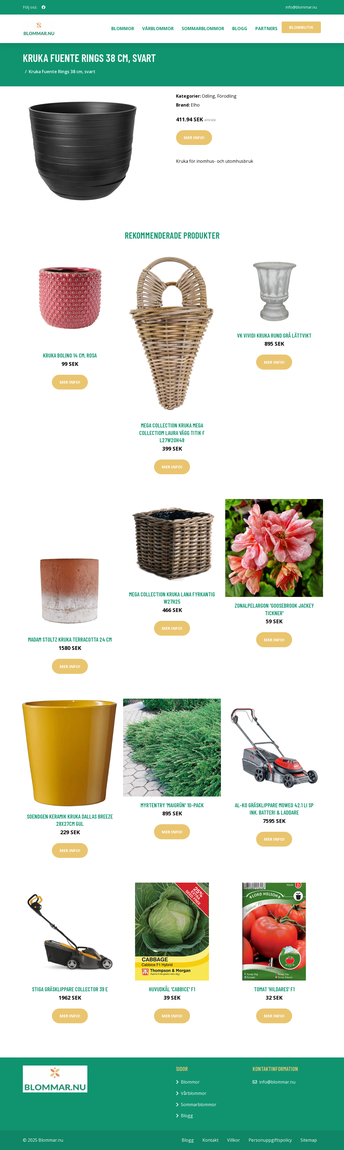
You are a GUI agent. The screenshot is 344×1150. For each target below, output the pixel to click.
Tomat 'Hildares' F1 (274, 989)
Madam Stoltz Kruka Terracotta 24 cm (70, 639)
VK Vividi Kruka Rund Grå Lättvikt (274, 335)
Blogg (239, 28)
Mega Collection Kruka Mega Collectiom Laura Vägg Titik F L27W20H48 (172, 432)
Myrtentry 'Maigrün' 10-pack (172, 805)
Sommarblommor (203, 28)
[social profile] (44, 7)
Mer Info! (194, 137)
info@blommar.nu (301, 7)
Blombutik (301, 27)
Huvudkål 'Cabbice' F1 (172, 989)
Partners (266, 28)
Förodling (226, 96)
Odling (208, 96)
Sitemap (308, 1140)
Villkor (233, 1140)
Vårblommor (158, 28)
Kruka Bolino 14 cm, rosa (70, 355)
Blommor (122, 28)
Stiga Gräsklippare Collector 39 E (70, 989)
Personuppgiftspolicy (270, 1140)
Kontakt (210, 1140)
